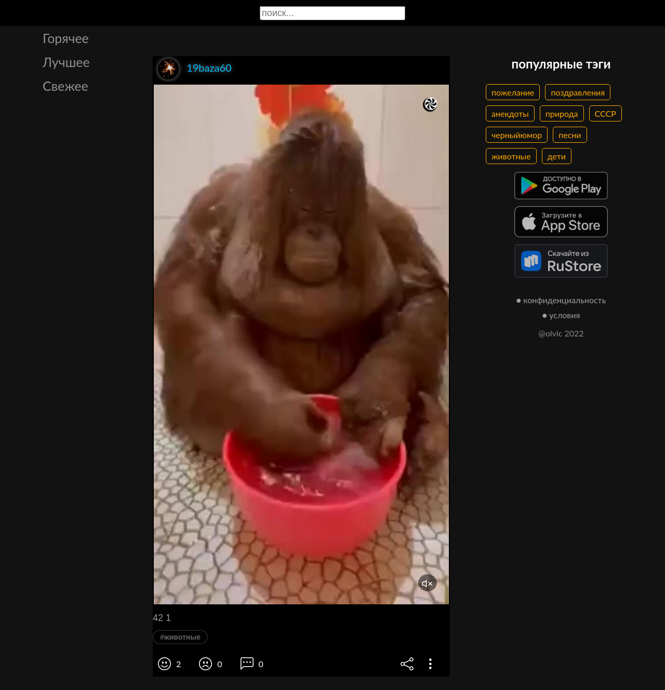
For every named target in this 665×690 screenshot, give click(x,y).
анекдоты (510, 113)
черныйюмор (516, 135)
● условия (561, 315)
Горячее (66, 38)
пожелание (512, 92)
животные (511, 156)
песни (569, 135)
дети (557, 156)
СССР (605, 113)
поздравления (578, 92)
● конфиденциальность (561, 300)
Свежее (65, 85)
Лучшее (66, 62)
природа (562, 113)
